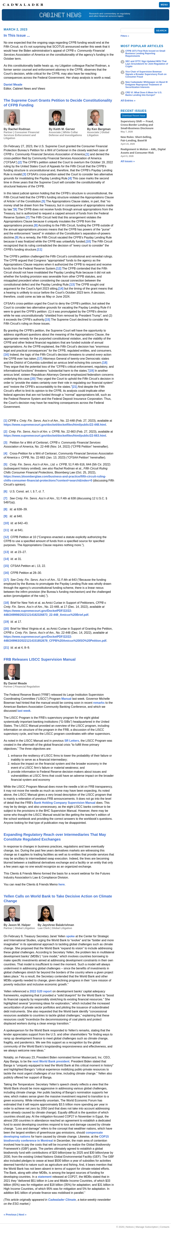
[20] (32, 378)
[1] (87, 154)
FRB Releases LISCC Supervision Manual (39, 659)
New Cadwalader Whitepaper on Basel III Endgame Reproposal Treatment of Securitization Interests (146, 84)
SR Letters (71, 740)
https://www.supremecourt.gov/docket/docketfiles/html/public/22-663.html (55, 435)
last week (24, 710)
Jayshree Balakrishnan (58, 924)
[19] (91, 370)
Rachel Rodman (19, 129)
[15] (47, 319)
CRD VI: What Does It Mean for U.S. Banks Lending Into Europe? (143, 93)
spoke (70, 936)
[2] (20, 162)
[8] (36, 225)
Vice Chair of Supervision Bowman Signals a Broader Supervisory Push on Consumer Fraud (145, 74)
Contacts (164, 1227)
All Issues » (128, 161)
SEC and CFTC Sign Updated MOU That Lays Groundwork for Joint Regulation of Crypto (146, 64)
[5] (43, 201)
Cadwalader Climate (62, 1199)
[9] (16, 237)
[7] (28, 217)
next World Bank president (50, 1061)
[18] (104, 362)
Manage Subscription (147, 1227)
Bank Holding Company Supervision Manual (64, 802)
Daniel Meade (13, 84)
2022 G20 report (41, 991)
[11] (39, 249)
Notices (130, 1227)
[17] (39, 358)
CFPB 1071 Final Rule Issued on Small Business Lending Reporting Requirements (145, 53)
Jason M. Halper (19, 924)
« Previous (10, 1214)
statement (45, 1176)
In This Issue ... (17, 35)
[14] (60, 288)
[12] (58, 268)
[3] (24, 174)
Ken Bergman (101, 129)
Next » (22, 1214)
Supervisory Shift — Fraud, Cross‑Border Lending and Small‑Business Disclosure (137, 125)
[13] (72, 284)
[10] (88, 241)
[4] (70, 178)
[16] (6, 354)
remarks (98, 702)
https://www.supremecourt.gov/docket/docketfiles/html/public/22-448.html (55, 424)
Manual (66, 698)
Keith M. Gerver (64, 129)
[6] (15, 209)
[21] (74, 386)
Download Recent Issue (133, 115)
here (61, 884)
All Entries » (128, 100)
